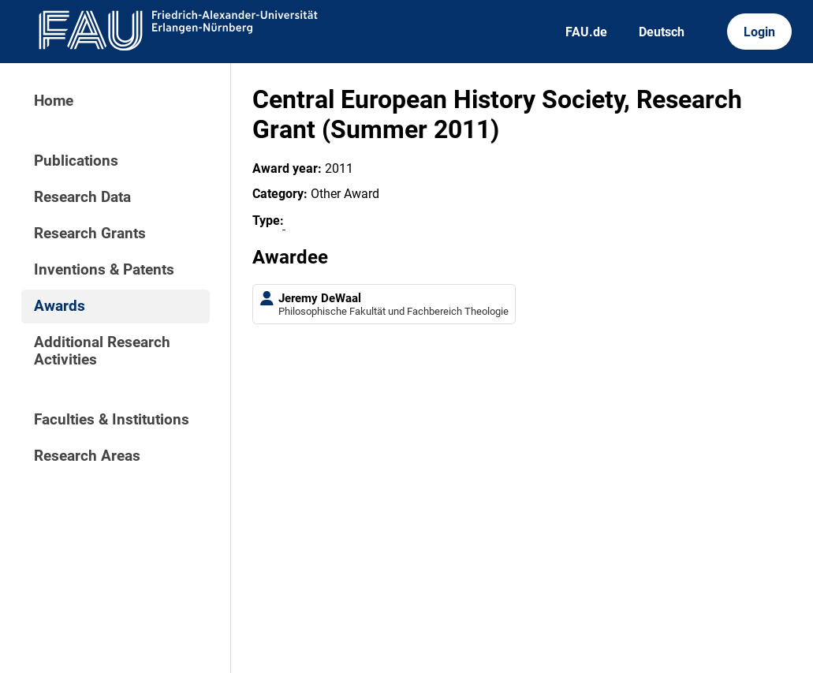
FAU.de (586, 31)
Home (53, 101)
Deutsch (661, 31)
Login (759, 31)
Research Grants (90, 233)
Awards (59, 306)
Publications (76, 161)
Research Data (82, 197)
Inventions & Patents (104, 270)
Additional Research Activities (102, 351)
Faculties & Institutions (111, 419)
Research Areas (87, 456)
